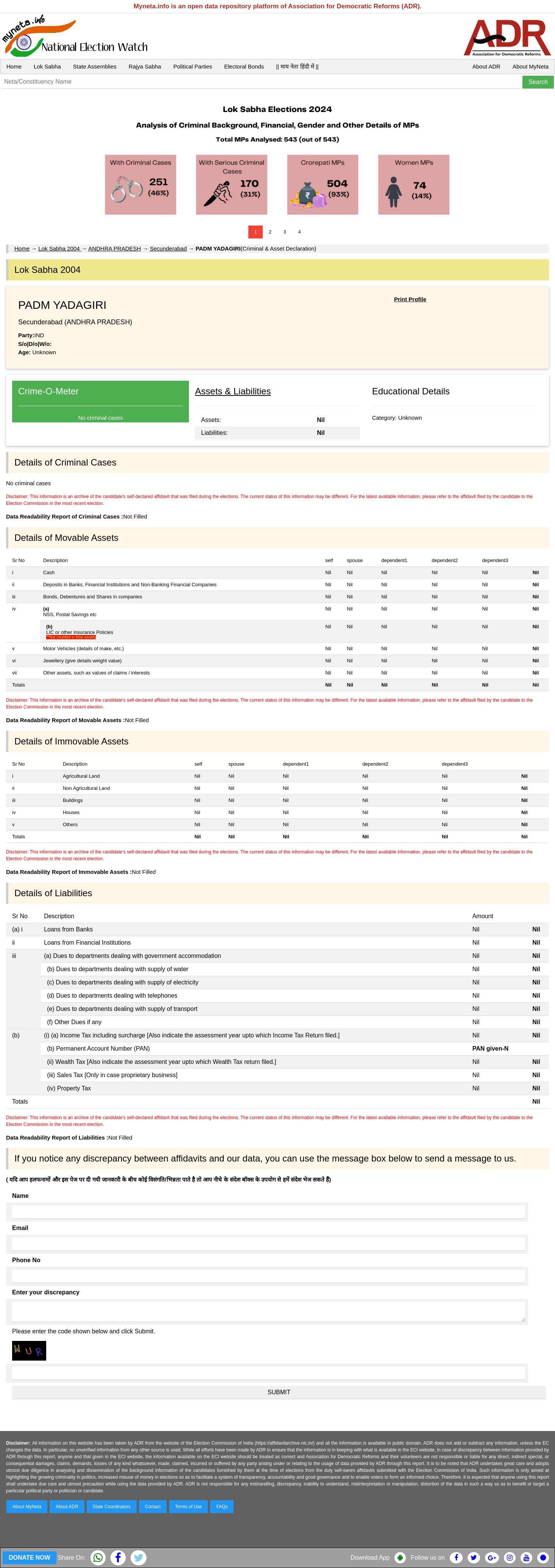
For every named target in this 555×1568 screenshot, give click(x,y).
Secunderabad (168, 248)
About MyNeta (531, 66)
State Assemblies (95, 66)
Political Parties (192, 66)
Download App (370, 1557)
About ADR (486, 66)
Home (14, 66)
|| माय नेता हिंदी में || (297, 66)
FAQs (222, 1506)
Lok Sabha (47, 66)
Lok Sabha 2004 (59, 248)
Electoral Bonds (244, 66)
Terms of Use (188, 1506)
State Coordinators (112, 1506)
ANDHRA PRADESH (114, 248)
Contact (153, 1506)
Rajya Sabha (145, 66)
